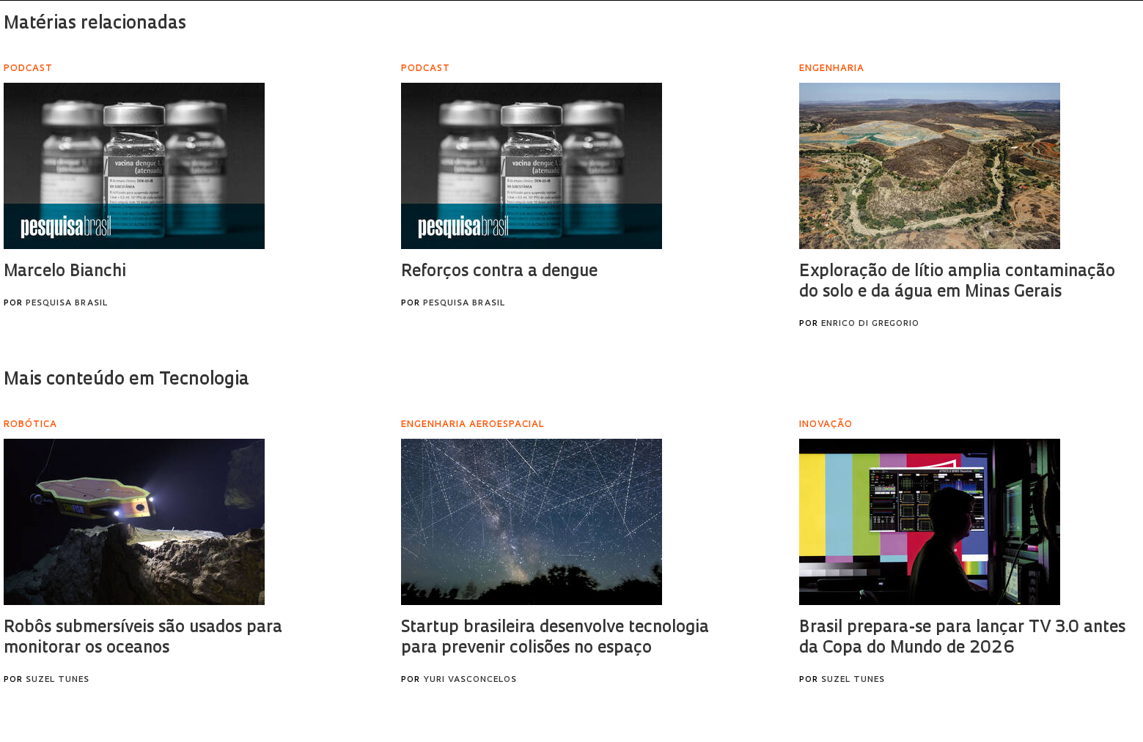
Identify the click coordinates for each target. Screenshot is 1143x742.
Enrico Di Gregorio (870, 324)
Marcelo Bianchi (65, 272)
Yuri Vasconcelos (470, 680)
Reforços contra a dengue (499, 272)
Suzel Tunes (57, 680)
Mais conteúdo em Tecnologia (126, 380)
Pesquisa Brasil (67, 304)
